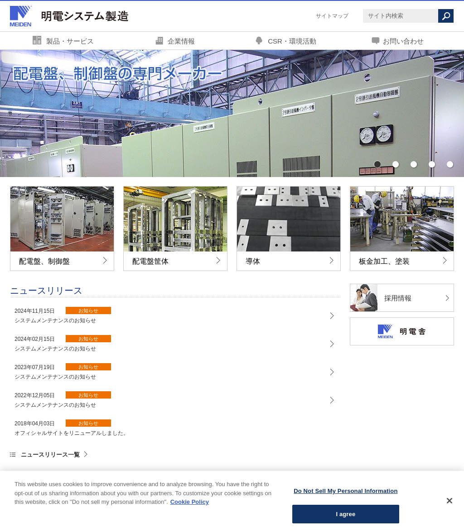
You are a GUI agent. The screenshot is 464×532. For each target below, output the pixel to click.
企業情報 (181, 41)
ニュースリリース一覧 (50, 454)
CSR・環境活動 (292, 41)
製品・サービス (70, 41)
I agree (345, 516)
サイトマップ (332, 16)
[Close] (449, 503)
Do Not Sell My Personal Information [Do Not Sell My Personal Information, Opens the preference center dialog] (345, 493)
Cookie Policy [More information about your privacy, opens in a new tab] (189, 504)
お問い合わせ (403, 41)
